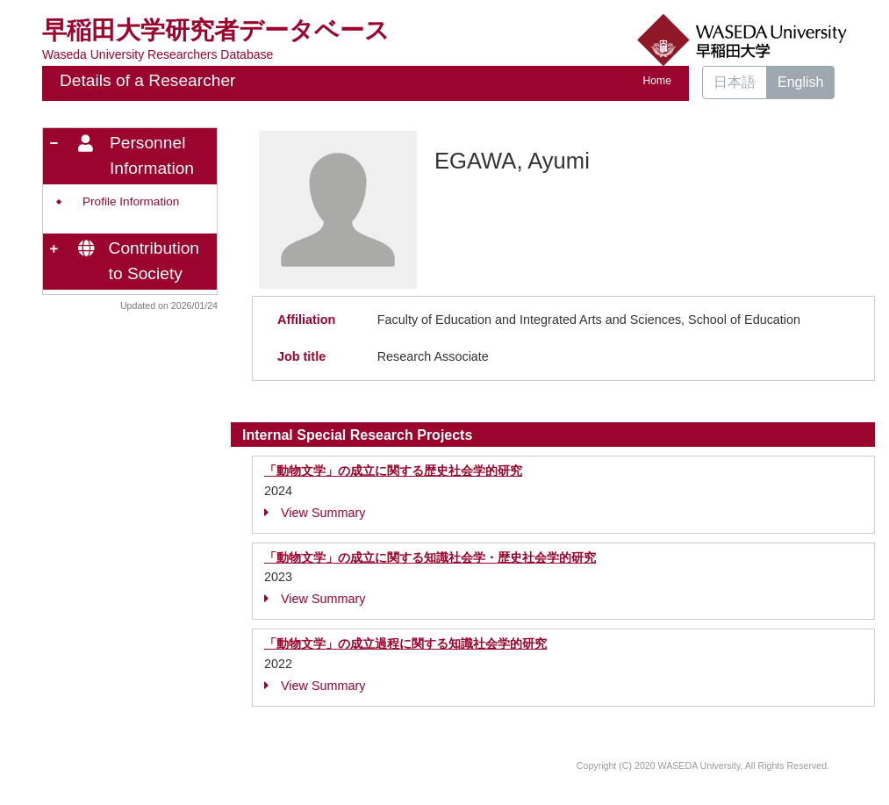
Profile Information (130, 201)
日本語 (734, 82)
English (800, 82)
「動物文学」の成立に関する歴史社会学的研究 (393, 471)
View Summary (315, 513)
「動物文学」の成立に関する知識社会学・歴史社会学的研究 (430, 557)
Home (657, 81)
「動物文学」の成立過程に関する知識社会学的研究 (405, 643)
